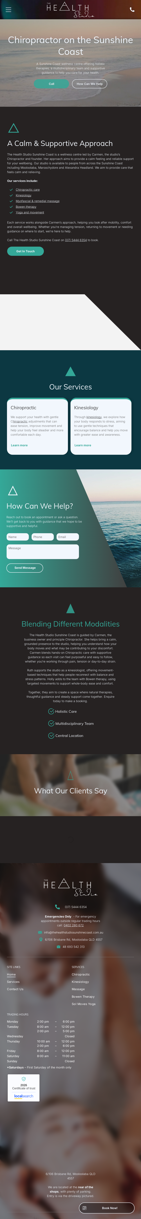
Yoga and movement (30, 212)
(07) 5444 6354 (76, 240)
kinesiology (94, 417)
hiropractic (20, 421)
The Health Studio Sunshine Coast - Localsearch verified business (23, 1087)
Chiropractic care (28, 189)
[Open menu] (8, 9)
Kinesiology (23, 195)
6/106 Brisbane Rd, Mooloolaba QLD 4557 (73, 939)
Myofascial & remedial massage (37, 201)
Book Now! (110, 1208)
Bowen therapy (26, 206)
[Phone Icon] (132, 11)
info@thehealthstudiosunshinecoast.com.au (73, 932)
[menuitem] (32, 975)
